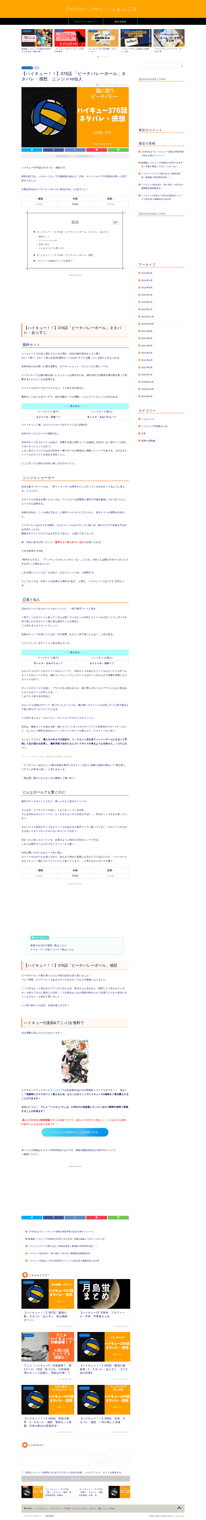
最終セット (45, 237)
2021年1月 (147, 374)
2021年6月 (147, 345)
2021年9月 (147, 331)
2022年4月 (147, 295)
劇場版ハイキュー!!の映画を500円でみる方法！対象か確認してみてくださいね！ (67, 1239)
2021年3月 (147, 367)
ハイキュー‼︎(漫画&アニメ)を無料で (55, 261)
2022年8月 (147, 287)
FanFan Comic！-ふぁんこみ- (103, 9)
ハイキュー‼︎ (27, 68)
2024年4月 (147, 273)
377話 (110, 204)
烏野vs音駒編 (148, 440)
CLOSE (115, 222)
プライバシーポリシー (85, 21)
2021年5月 (147, 353)
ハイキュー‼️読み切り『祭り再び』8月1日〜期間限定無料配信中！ (60, 1254)
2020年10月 (147, 389)
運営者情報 (120, 21)
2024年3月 (147, 280)
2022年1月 (147, 309)
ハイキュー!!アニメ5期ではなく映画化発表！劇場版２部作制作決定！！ (62, 1247)
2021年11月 (147, 316)
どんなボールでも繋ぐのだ (53, 248)
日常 (143, 433)
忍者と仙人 (45, 244)
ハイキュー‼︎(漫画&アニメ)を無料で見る (75, 1132)
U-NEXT (57, 1090)
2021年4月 (147, 360)
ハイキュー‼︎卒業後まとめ (154, 426)
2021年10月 (147, 324)
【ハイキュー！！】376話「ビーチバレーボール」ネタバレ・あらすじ (73, 232)
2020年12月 (147, 382)
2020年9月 (147, 396)
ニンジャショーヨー (49, 240)
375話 (39, 204)
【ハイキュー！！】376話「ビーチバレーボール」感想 (65, 255)
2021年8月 (147, 338)
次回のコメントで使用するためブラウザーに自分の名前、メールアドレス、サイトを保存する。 (74, 1473)
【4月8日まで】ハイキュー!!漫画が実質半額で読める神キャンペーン (61, 1232)
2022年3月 (147, 302)
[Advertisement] (75, 298)
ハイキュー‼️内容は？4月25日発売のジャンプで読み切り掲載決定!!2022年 (63, 1261)
